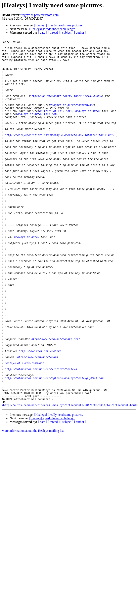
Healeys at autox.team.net (24, 428)
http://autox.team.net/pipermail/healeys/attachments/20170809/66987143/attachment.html (69, 478)
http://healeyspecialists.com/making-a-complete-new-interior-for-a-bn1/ (59, 154)
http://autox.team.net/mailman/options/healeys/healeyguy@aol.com (54, 446)
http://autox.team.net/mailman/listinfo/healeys (41, 435)
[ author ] (80, 32)
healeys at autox (87, 125)
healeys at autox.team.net (36, 129)
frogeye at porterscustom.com (39, 15)
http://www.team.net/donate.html (55, 399)
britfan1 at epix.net (55, 125)
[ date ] (42, 32)
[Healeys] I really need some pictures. (58, 25)
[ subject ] (66, 32)
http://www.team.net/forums (37, 420)
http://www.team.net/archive (40, 413)
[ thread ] (54, 32)
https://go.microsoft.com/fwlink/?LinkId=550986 (66, 107)
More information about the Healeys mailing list (33, 504)
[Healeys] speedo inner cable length (52, 29)
